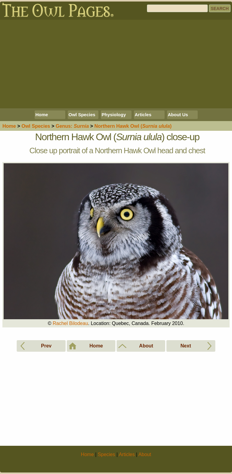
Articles (143, 114)
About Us (178, 114)
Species (36, 126)
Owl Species (82, 114)
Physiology (114, 114)
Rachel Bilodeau (70, 323)
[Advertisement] (116, 64)
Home (42, 114)
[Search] (177, 8)
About (144, 454)
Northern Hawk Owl (133, 126)
